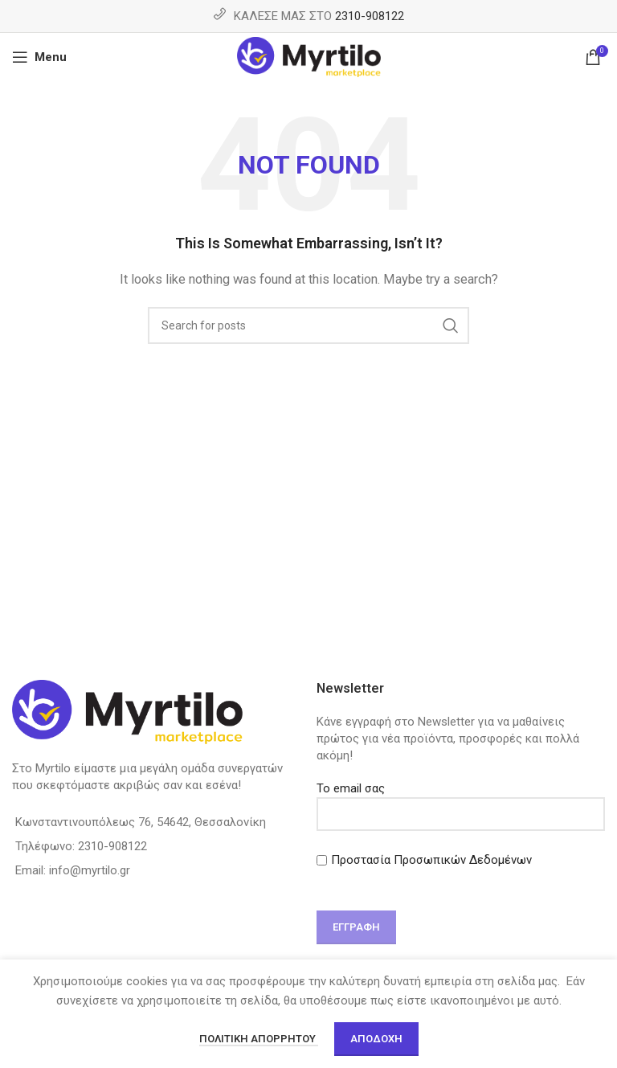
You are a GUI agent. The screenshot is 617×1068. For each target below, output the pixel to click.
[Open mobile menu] (39, 57)
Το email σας (461, 800)
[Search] (308, 325)
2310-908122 (369, 16)
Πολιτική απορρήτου (258, 1039)
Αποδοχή (376, 1039)
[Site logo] (309, 56)
